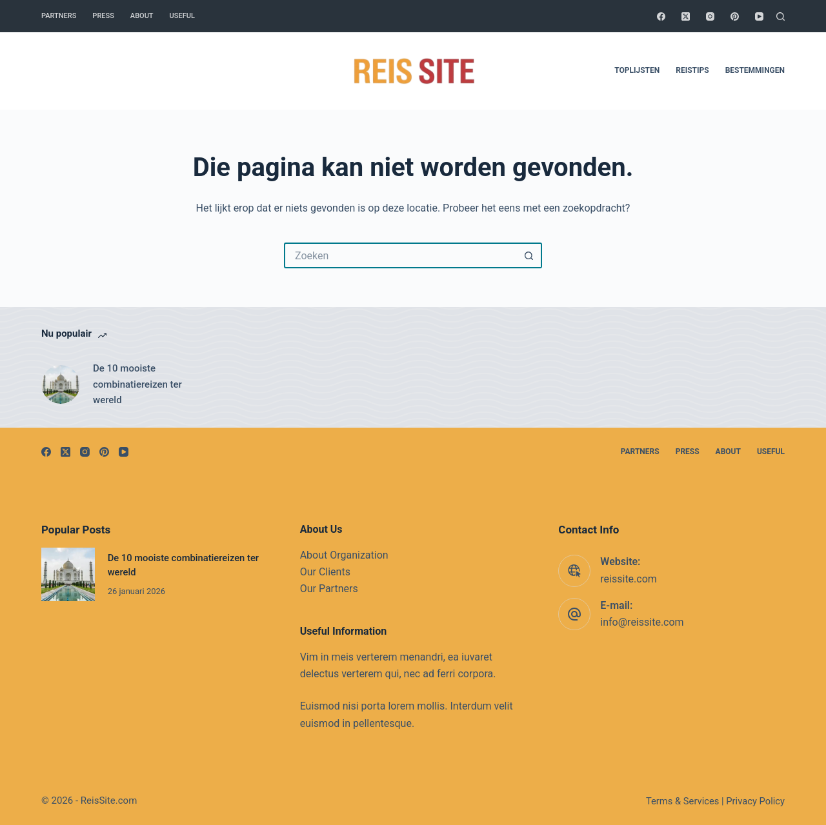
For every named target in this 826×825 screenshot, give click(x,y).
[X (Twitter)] (685, 16)
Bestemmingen (755, 70)
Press (103, 16)
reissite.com (628, 579)
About (142, 16)
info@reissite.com (641, 622)
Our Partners (329, 588)
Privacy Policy (755, 801)
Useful (182, 16)
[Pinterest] (734, 16)
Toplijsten (637, 70)
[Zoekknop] (529, 255)
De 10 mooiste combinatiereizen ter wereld (137, 384)
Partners (58, 16)
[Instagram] (710, 16)
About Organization (344, 555)
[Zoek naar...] (400, 255)
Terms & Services (682, 801)
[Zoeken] (780, 16)
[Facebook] (661, 16)
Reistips (692, 70)
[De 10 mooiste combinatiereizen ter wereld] (60, 384)
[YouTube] (759, 16)
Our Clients (325, 572)
